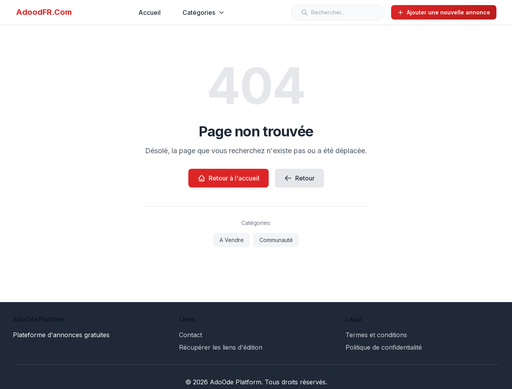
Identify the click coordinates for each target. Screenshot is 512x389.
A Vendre (232, 240)
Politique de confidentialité (383, 347)
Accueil (149, 12)
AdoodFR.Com (44, 12)
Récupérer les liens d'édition (220, 347)
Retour (299, 178)
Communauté (276, 240)
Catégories (203, 12)
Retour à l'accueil (228, 178)
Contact (190, 335)
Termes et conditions (376, 335)
